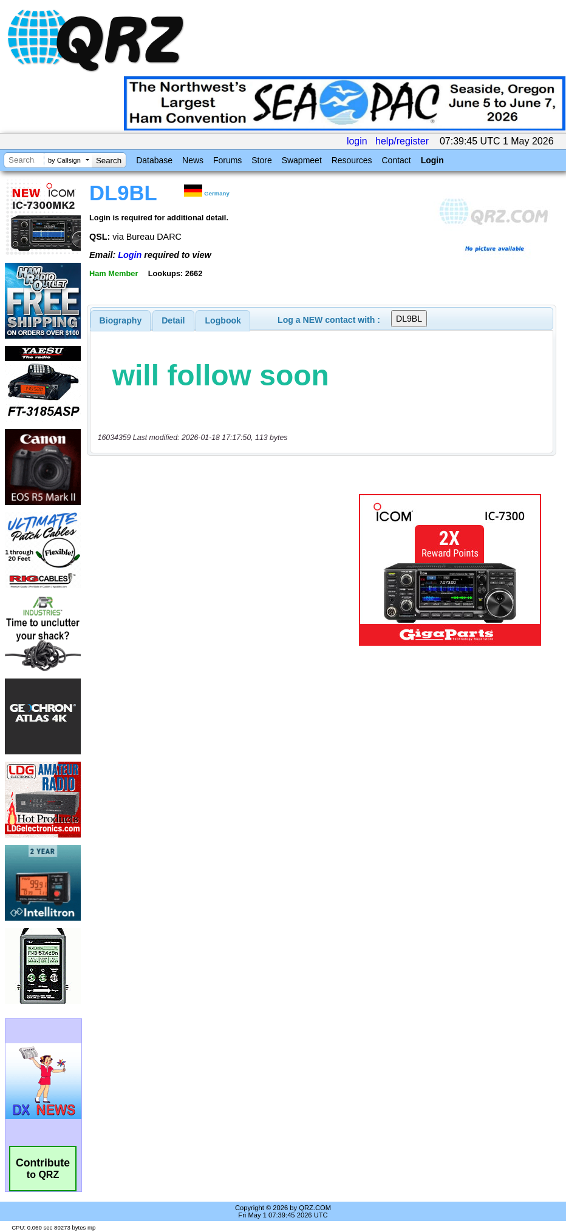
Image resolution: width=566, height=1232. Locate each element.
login (357, 141)
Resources (352, 160)
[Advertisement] (225, 570)
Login (432, 160)
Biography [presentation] (121, 320)
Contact (396, 160)
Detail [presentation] (173, 320)
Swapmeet (302, 160)
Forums (227, 160)
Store (261, 160)
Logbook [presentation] (223, 320)
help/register (402, 141)
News (192, 160)
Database (154, 160)
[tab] (120, 320)
